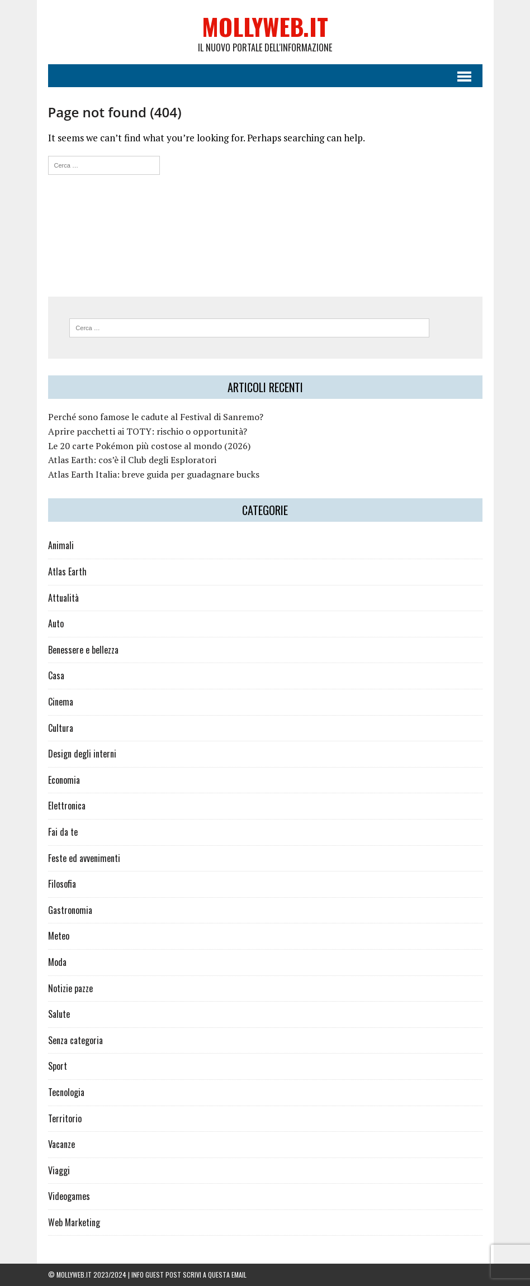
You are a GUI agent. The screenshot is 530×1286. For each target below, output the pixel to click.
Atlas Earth (67, 571)
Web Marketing (74, 1222)
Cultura (60, 728)
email (239, 1274)
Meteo (58, 935)
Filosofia (62, 883)
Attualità (63, 597)
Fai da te (63, 832)
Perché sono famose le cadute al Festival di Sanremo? (155, 417)
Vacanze (61, 1144)
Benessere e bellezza (83, 649)
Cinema (60, 701)
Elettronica (67, 805)
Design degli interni (82, 753)
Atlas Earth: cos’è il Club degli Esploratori (132, 460)
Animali (61, 545)
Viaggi (59, 1170)
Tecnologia (66, 1092)
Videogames (69, 1196)
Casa (56, 675)
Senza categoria (75, 1040)
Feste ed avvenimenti (84, 858)
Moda (57, 962)
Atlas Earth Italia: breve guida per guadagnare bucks (153, 474)
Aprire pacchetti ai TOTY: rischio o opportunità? (147, 431)
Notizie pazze (70, 988)
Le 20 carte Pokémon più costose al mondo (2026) (149, 446)
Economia (64, 780)
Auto (56, 623)
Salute (59, 1014)
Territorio (65, 1118)
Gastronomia (70, 910)
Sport (57, 1066)
